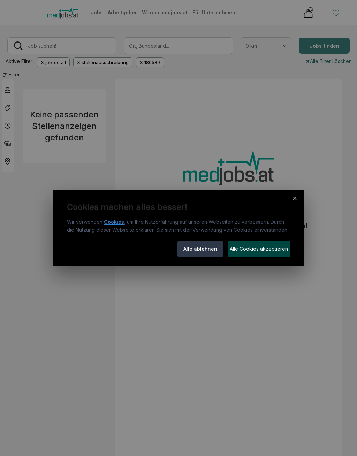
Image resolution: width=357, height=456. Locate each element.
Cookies (114, 222)
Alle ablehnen (200, 249)
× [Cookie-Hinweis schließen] (295, 198)
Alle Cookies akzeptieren (259, 249)
